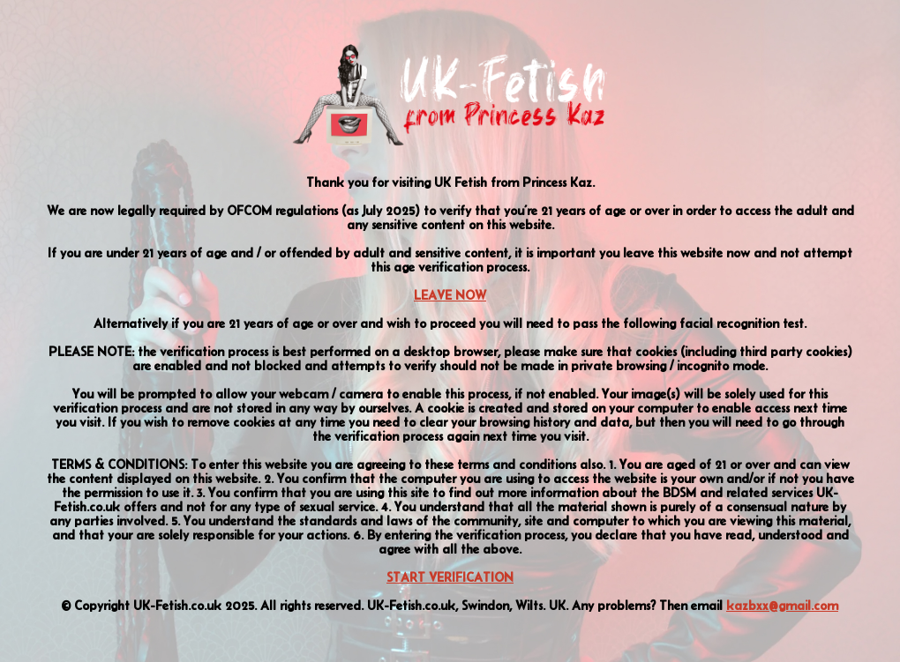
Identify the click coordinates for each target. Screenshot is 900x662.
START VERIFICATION (450, 577)
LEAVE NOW (450, 295)
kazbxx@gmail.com (782, 606)
